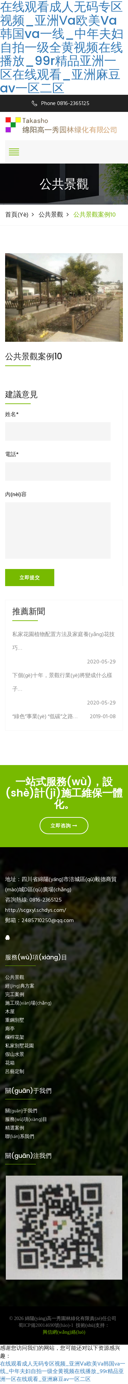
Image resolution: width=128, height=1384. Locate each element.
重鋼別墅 (14, 1020)
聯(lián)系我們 (19, 1137)
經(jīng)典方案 (19, 986)
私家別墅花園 (19, 1046)
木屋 (10, 1012)
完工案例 (14, 995)
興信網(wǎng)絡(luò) (64, 1332)
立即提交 (29, 577)
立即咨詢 (64, 825)
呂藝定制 (14, 1072)
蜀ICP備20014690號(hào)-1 (45, 1325)
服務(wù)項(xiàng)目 (26, 1119)
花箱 (10, 1063)
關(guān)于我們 (21, 1111)
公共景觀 (51, 215)
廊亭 (10, 1029)
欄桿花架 (14, 1037)
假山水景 (14, 1054)
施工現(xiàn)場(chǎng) (28, 1003)
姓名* (11, 415)
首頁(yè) (16, 215)
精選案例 (14, 1128)
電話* (11, 455)
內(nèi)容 (16, 495)
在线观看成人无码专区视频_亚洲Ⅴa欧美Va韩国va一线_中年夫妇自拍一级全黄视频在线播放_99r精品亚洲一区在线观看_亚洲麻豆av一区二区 (62, 47)
